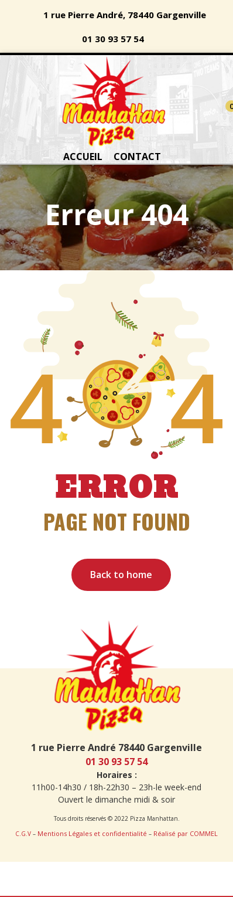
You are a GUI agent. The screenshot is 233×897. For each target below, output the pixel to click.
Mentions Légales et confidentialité (92, 833)
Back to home (121, 574)
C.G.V (23, 834)
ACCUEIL (82, 156)
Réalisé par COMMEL (185, 833)
